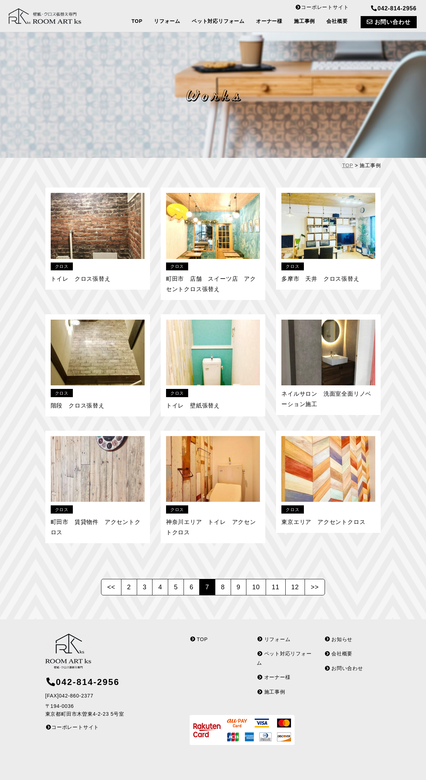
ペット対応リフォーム (218, 21)
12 (295, 587)
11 (276, 587)
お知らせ (338, 638)
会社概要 (336, 21)
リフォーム (167, 21)
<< (111, 587)
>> (315, 587)
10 (256, 587)
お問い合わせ (388, 22)
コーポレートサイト (322, 7)
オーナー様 (269, 21)
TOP (136, 21)
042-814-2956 (393, 8)
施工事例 (304, 21)
